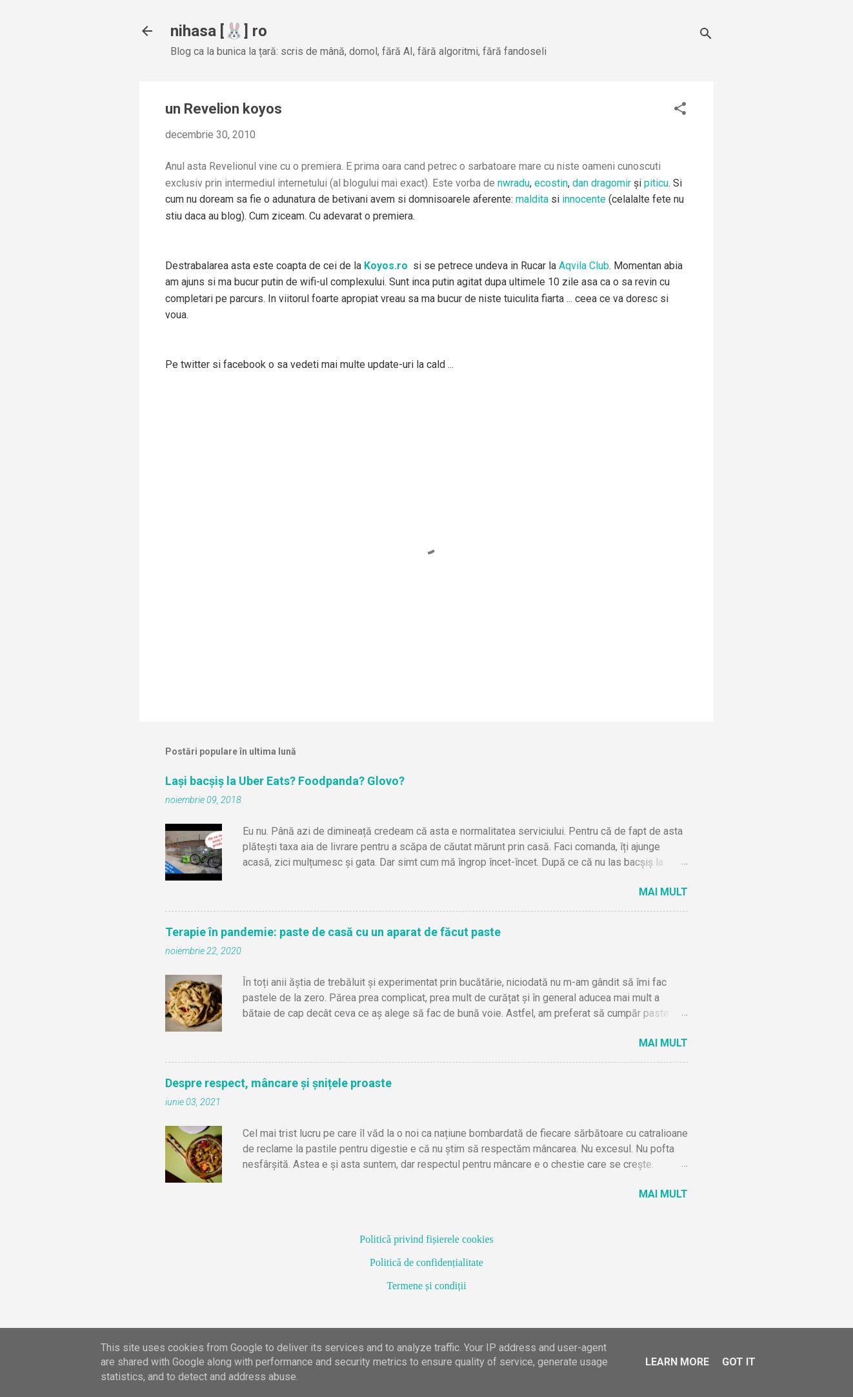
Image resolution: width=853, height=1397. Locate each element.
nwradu (513, 183)
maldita (532, 199)
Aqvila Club (584, 266)
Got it (739, 1362)
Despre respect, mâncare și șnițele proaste (278, 1083)
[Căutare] (706, 35)
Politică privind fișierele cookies (426, 1239)
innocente (584, 199)
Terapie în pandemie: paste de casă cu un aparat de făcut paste (333, 932)
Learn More (677, 1362)
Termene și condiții (426, 1285)
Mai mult (663, 892)
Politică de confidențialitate (426, 1262)
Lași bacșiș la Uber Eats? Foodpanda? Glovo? (285, 781)
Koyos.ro (386, 266)
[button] (680, 110)
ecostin (551, 183)
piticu (656, 183)
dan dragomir (601, 183)
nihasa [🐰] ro (218, 31)
